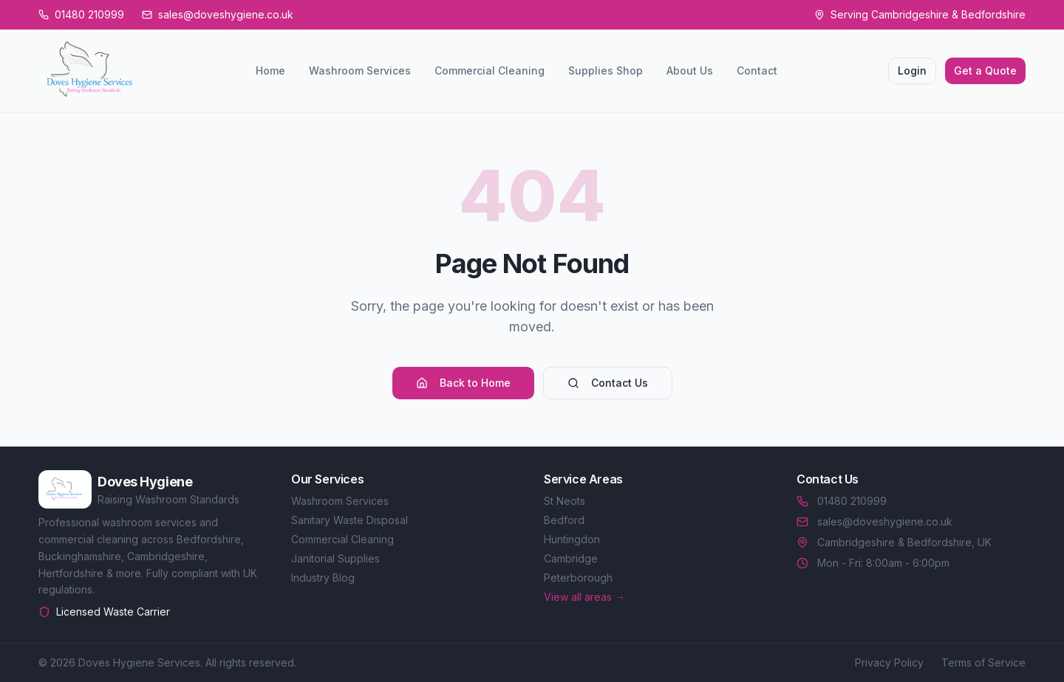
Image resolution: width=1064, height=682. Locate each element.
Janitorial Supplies (335, 558)
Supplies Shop (605, 70)
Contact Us (607, 382)
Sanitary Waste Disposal (349, 520)
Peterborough (578, 577)
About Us (689, 70)
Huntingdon (572, 539)
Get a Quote (985, 70)
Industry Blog (323, 577)
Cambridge (571, 558)
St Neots (564, 501)
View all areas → (584, 596)
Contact (757, 70)
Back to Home (463, 382)
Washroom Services (360, 70)
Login (912, 70)
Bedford (564, 520)
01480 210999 (842, 501)
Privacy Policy (889, 662)
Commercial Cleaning (489, 70)
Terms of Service (983, 662)
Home (270, 70)
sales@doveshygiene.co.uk (874, 521)
